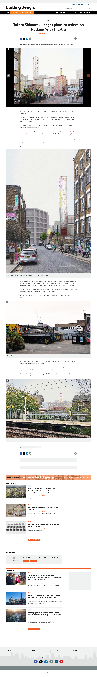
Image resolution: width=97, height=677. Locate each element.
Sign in (26, 561)
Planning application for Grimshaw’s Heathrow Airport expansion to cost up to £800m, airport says (44, 615)
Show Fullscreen (7, 302)
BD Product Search (79, 650)
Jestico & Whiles (25, 447)
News (48, 20)
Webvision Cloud (52, 672)
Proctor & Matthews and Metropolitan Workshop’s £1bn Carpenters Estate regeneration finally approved (41, 491)
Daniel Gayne (44, 582)
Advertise (77, 668)
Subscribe (80, 4)
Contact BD (70, 668)
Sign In (87, 4)
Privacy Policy (55, 668)
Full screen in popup (7, 49)
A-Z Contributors (57, 650)
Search (89, 8)
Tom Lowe (43, 495)
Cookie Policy (47, 668)
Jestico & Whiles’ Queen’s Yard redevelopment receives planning (44, 525)
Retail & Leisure (34, 447)
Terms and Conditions (36, 668)
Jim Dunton (42, 33)
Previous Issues (12, 650)
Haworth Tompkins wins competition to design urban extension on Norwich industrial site (44, 596)
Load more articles (34, 539)
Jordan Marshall (44, 528)
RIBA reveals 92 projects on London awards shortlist (43, 508)
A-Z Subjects (35, 650)
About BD (63, 668)
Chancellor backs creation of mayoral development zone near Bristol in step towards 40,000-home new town (44, 577)
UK (40, 447)
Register (74, 4)
